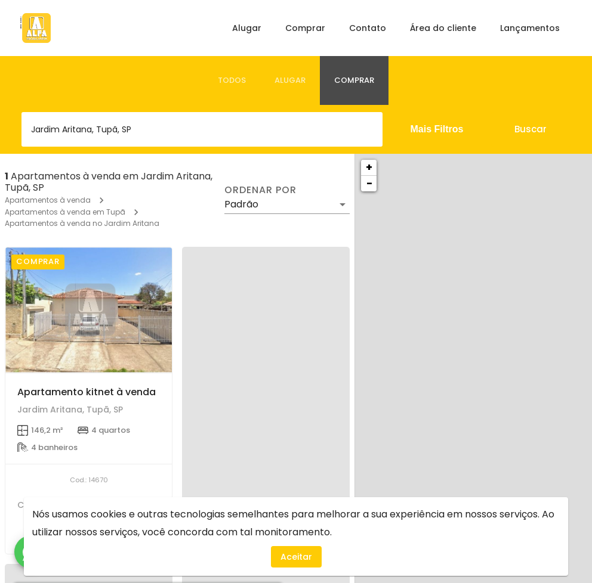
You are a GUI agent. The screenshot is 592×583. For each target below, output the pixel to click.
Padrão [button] (241, 204)
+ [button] (369, 167)
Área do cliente (443, 28)
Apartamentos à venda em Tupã (65, 212)
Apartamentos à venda (48, 200)
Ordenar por (260, 190)
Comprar (305, 28)
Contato (367, 28)
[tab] (232, 80)
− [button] (369, 183)
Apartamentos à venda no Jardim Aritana (82, 223)
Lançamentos (530, 28)
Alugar (246, 28)
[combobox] (202, 129)
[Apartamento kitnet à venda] (88, 309)
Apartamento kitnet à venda (86, 392)
